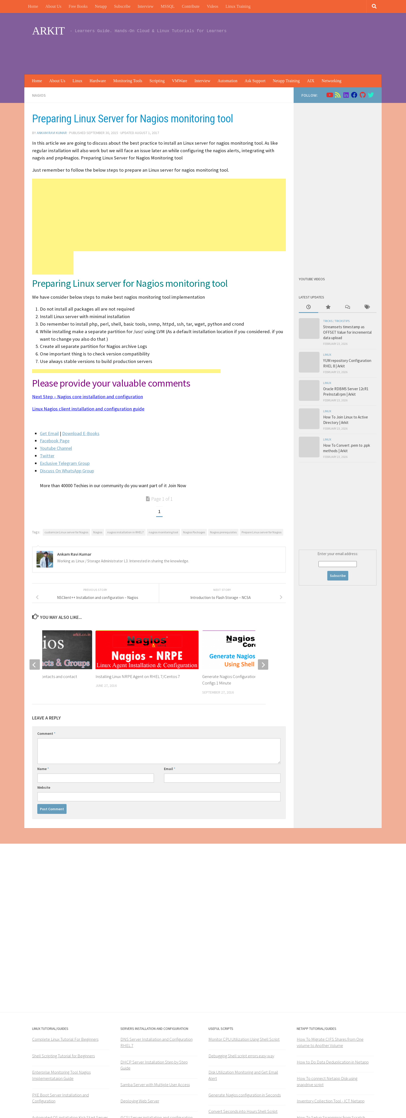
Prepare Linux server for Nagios (261, 532)
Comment (46, 733)
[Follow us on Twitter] (371, 95)
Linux (77, 81)
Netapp (101, 6)
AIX (310, 81)
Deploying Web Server (139, 1101)
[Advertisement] (279, 53)
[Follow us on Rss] (338, 95)
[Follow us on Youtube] (329, 95)
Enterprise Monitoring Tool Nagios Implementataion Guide (61, 1075)
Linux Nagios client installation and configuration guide (88, 409)
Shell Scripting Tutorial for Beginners (63, 1056)
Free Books (78, 6)
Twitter (47, 456)
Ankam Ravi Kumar (52, 132)
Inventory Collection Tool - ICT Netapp (331, 1101)
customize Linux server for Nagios (66, 532)
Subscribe (122, 6)
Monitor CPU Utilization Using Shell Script (244, 1039)
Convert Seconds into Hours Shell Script (243, 1111)
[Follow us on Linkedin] (346, 95)
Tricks (327, 321)
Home (33, 6)
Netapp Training (286, 81)
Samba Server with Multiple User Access (155, 1084)
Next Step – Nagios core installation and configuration (87, 397)
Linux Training (238, 6)
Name (43, 768)
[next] (263, 664)
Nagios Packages (194, 532)
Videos (212, 6)
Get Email (49, 433)
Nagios (39, 95)
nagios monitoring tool (163, 532)
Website (43, 787)
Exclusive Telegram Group (65, 463)
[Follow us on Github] (362, 95)
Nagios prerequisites (223, 532)
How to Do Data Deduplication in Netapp (333, 1062)
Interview (146, 6)
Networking (331, 81)
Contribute (190, 6)
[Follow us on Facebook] (354, 95)
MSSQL (168, 6)
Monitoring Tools (127, 81)
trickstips (342, 321)
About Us (53, 6)
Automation (227, 81)
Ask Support (255, 81)
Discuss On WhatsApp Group (67, 471)
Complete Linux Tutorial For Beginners (65, 1039)
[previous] (35, 664)
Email (169, 768)
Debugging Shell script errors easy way (241, 1056)
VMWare (179, 81)
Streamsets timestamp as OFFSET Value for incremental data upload (347, 332)
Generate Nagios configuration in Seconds (244, 1095)
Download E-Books (80, 433)
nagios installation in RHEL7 (125, 532)
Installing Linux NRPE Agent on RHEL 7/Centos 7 (138, 676)
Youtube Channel (56, 448)
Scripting (157, 81)
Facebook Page (54, 441)
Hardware (98, 81)
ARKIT (48, 31)
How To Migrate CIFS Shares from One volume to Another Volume (330, 1042)
